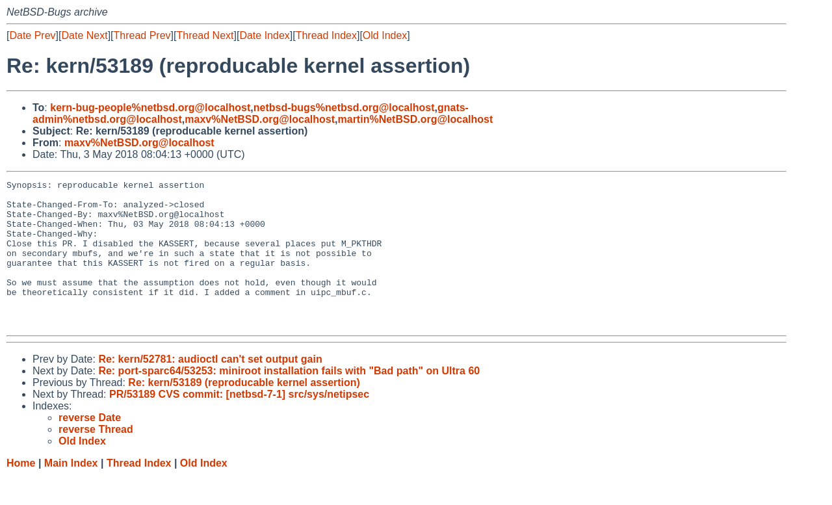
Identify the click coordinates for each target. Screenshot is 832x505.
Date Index (264, 35)
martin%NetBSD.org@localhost (415, 119)
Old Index (385, 35)
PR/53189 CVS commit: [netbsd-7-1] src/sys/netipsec (239, 423)
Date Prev (32, 35)
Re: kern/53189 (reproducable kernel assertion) (244, 411)
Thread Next (204, 35)
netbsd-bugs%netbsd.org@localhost (344, 107)
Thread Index (326, 35)
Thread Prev (142, 35)
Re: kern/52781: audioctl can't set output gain (210, 388)
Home (20, 492)
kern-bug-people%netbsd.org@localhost (150, 107)
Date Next (84, 35)
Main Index (71, 492)
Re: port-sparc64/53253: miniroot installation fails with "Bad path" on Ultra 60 (289, 400)
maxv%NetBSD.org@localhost (260, 119)
